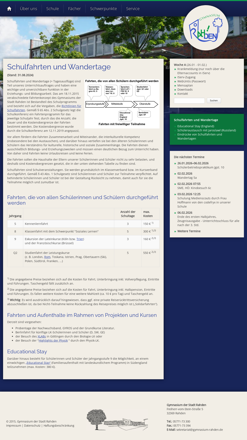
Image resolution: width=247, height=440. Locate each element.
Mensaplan (185, 85)
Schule (52, 8)
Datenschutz (32, 425)
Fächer (74, 8)
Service (133, 8)
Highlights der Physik (53, 340)
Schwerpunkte (103, 8)
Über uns (28, 8)
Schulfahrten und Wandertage (196, 120)
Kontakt (182, 94)
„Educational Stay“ (38, 363)
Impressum (13, 425)
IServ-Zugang (186, 77)
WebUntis (184, 81)
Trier (80, 239)
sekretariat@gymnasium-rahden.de (199, 430)
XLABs (42, 336)
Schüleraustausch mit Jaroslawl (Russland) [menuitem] (206, 130)
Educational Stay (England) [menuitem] (195, 126)
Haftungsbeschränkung (59, 425)
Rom (47, 257)
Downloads (185, 89)
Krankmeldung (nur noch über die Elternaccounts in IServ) (201, 71)
